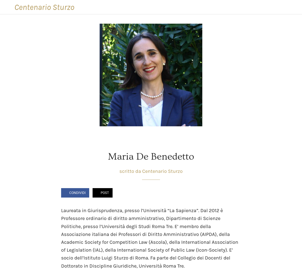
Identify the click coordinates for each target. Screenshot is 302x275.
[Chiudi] (7, 7)
